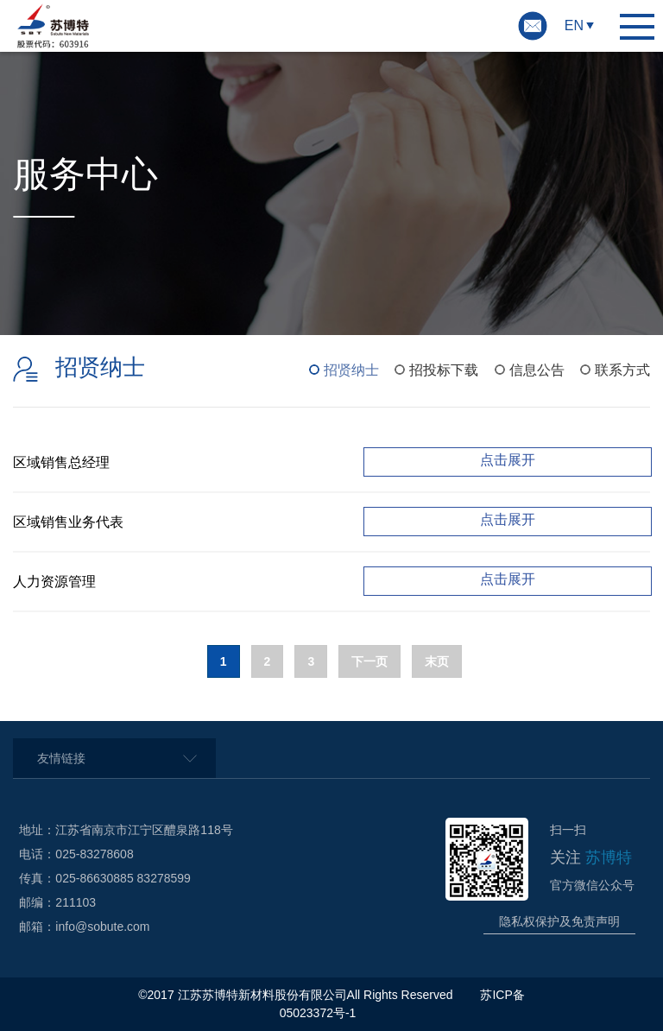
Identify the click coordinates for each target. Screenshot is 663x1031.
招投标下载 (443, 370)
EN (574, 25)
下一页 (369, 661)
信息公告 (537, 370)
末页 (437, 661)
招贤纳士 (351, 370)
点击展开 (507, 459)
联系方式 (622, 370)
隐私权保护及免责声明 (559, 921)
